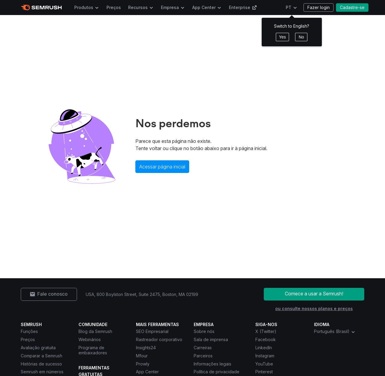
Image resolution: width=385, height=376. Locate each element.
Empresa (170, 7)
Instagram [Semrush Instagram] (264, 355)
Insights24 (146, 347)
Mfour (142, 355)
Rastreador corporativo (159, 339)
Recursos (138, 7)
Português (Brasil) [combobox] (335, 331)
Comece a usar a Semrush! (314, 294)
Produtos (83, 7)
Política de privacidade (216, 371)
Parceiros (203, 355)
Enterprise (243, 7)
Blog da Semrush (95, 331)
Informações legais (212, 363)
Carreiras (203, 347)
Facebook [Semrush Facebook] (265, 339)
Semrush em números (42, 371)
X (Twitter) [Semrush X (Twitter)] (265, 331)
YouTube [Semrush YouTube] (264, 363)
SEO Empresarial (152, 331)
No (301, 37)
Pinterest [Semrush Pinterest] (264, 371)
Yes (282, 37)
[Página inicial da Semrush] (41, 7)
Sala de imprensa (211, 339)
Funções (29, 331)
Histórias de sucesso (41, 363)
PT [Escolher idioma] (288, 7)
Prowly (142, 363)
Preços (113, 7)
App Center (204, 7)
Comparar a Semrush (41, 355)
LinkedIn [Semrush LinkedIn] (263, 347)
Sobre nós (204, 331)
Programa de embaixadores (93, 350)
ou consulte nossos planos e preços (314, 308)
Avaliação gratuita (38, 347)
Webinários (90, 339)
